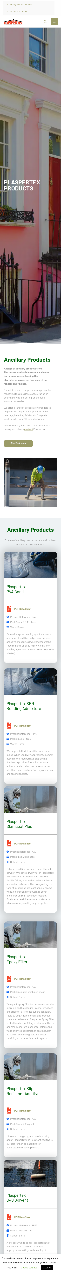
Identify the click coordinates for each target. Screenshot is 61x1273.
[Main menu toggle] (54, 21)
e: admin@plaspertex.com (19, 4)
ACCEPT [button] (47, 1267)
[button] (45, 22)
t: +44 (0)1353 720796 (17, 11)
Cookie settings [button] (29, 1267)
